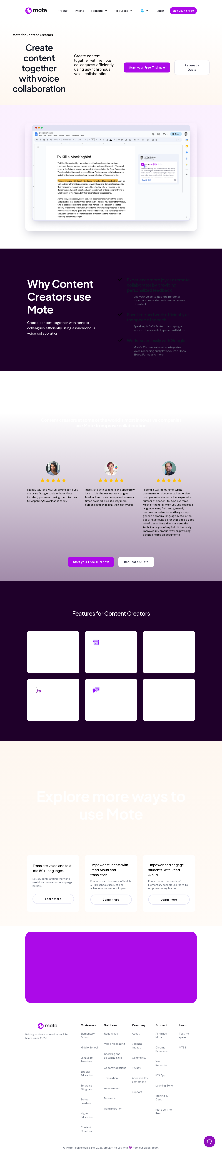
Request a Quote (192, 67)
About (136, 1033)
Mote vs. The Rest (164, 1111)
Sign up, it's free (183, 10)
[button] (99, 10)
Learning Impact (137, 1045)
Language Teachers (87, 1059)
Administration (113, 1108)
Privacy (136, 1068)
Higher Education (87, 1115)
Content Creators (86, 1129)
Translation (111, 1078)
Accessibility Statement (140, 1080)
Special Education (87, 1073)
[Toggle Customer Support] (209, 1141)
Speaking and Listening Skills (113, 1056)
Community (139, 1058)
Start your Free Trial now (147, 67)
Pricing (79, 10)
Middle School (89, 1047)
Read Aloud (111, 1033)
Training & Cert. (162, 1097)
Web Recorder (161, 1063)
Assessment (112, 1088)
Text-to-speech (184, 1035)
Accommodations (115, 1068)
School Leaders (86, 1101)
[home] (35, 10)
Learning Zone (164, 1085)
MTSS (182, 1047)
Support (137, 1092)
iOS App (161, 1075)
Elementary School (88, 1035)
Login (160, 10)
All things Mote (161, 1035)
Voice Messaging (114, 1044)
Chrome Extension (162, 1049)
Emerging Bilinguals (86, 1087)
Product (63, 10)
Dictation (110, 1098)
